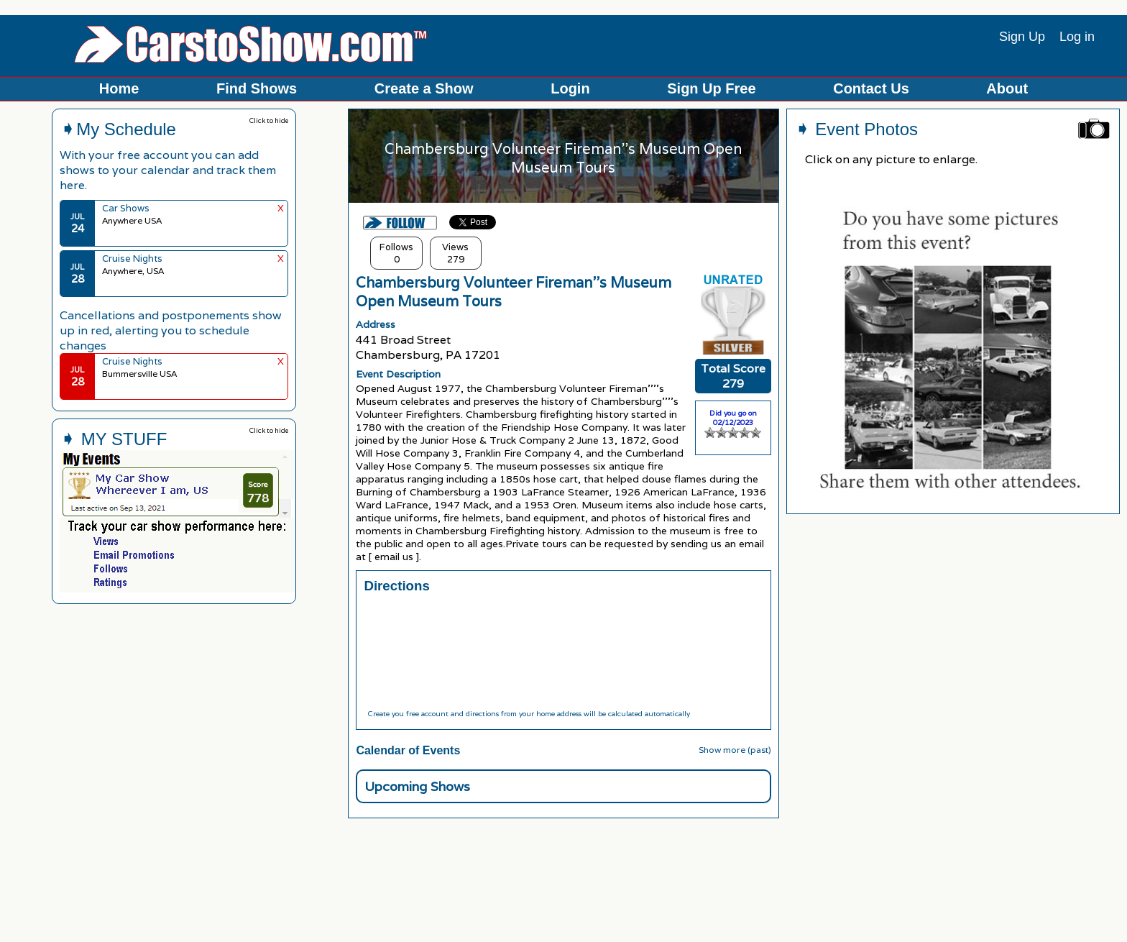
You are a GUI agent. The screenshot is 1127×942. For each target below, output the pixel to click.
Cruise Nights (132, 258)
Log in (1077, 36)
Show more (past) (735, 749)
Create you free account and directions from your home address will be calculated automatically (528, 713)
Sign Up (1022, 36)
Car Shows (126, 208)
